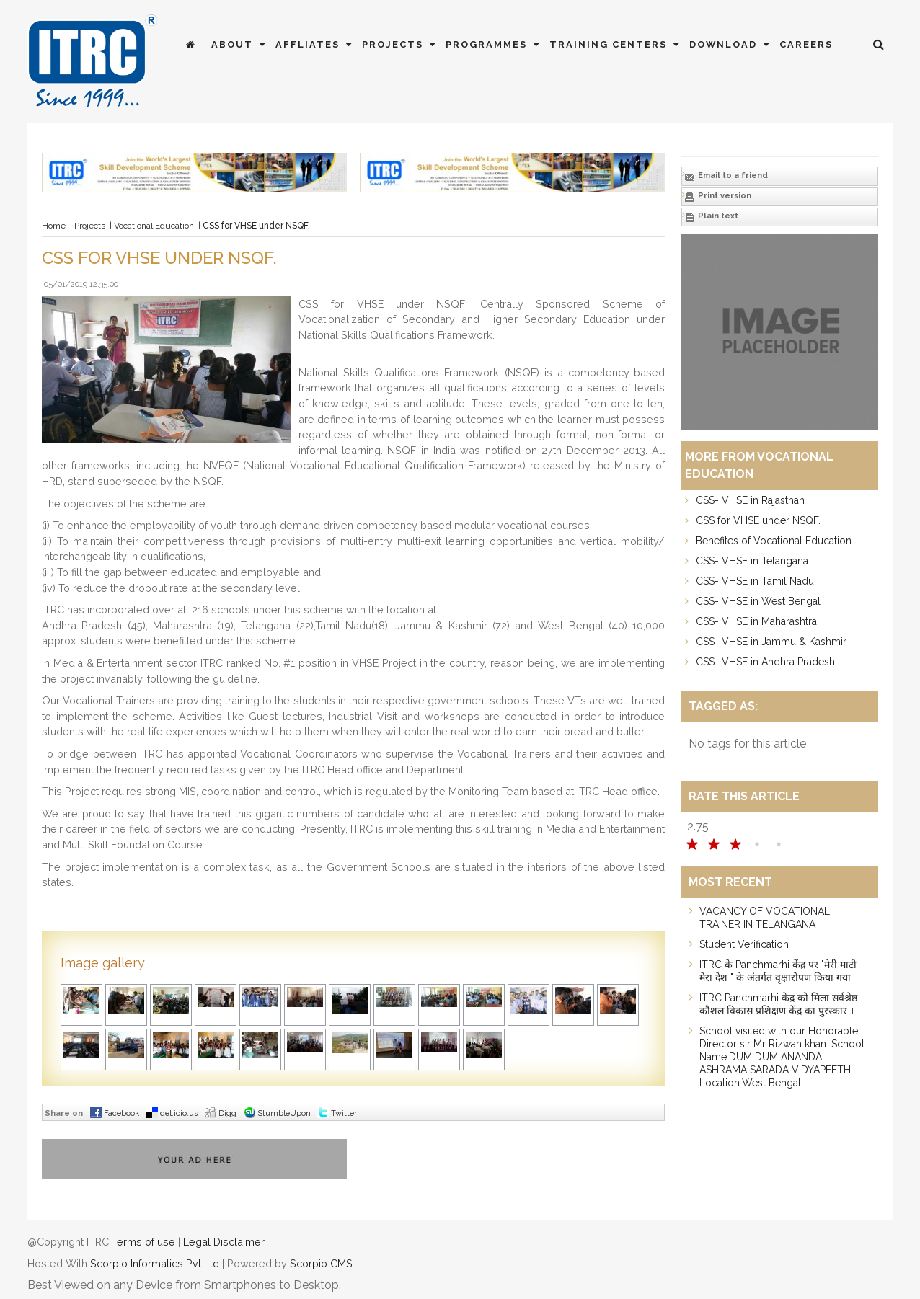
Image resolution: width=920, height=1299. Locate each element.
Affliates (315, 44)
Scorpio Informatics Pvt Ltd (154, 1263)
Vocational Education (154, 226)
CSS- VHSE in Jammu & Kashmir (771, 641)
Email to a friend (726, 176)
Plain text (711, 217)
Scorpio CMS (321, 1263)
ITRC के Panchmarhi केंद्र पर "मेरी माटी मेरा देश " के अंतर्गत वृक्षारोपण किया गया (778, 971)
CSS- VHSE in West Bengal (758, 601)
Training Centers (615, 44)
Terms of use (143, 1242)
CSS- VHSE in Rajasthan (750, 500)
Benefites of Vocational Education (774, 540)
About (239, 44)
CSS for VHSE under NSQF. (758, 520)
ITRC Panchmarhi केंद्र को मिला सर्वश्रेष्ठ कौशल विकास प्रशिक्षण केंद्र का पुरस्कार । (778, 1004)
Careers (806, 44)
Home (54, 226)
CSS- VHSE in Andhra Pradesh (765, 662)
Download (730, 44)
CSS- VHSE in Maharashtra (756, 621)
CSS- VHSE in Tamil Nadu (755, 581)
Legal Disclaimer (224, 1242)
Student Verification (744, 944)
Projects (400, 44)
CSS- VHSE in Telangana (752, 561)
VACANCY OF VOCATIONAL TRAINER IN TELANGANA (764, 917)
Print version (717, 197)
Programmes (494, 44)
